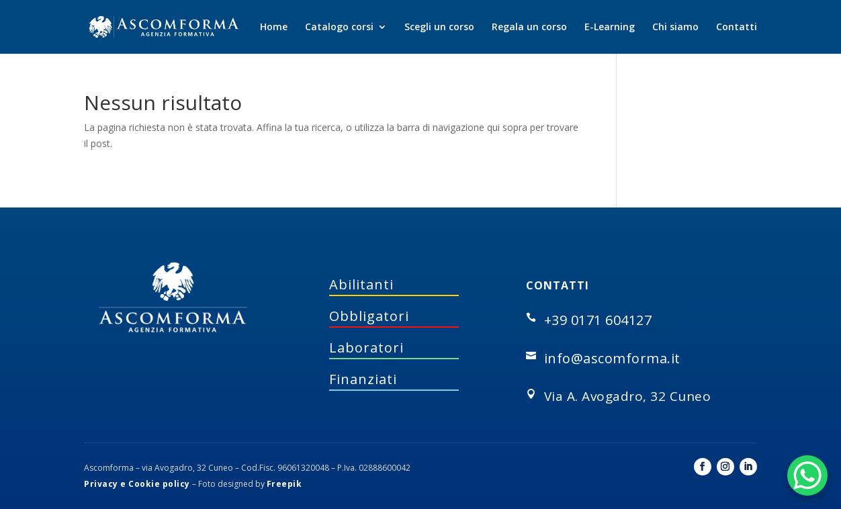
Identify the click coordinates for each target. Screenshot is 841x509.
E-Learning (609, 27)
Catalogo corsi (339, 27)
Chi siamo (675, 27)
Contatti (736, 27)
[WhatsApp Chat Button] (807, 475)
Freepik (284, 484)
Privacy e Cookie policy (137, 484)
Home (273, 27)
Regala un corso (529, 27)
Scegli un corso (439, 27)
